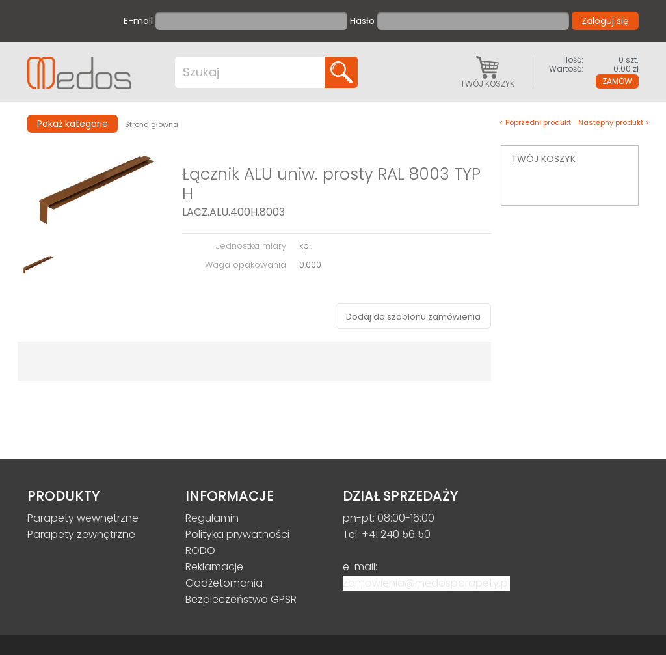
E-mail (138, 21)
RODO (200, 550)
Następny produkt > (613, 122)
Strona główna (151, 124)
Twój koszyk (487, 71)
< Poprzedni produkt (535, 122)
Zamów (617, 81)
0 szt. (593, 60)
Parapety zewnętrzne (81, 534)
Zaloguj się (605, 20)
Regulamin (212, 517)
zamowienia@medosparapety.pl (426, 583)
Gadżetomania (224, 583)
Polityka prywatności (237, 534)
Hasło (362, 21)
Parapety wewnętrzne (83, 517)
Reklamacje (214, 566)
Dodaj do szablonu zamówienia (413, 317)
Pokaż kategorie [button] (72, 123)
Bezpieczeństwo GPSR (241, 599)
